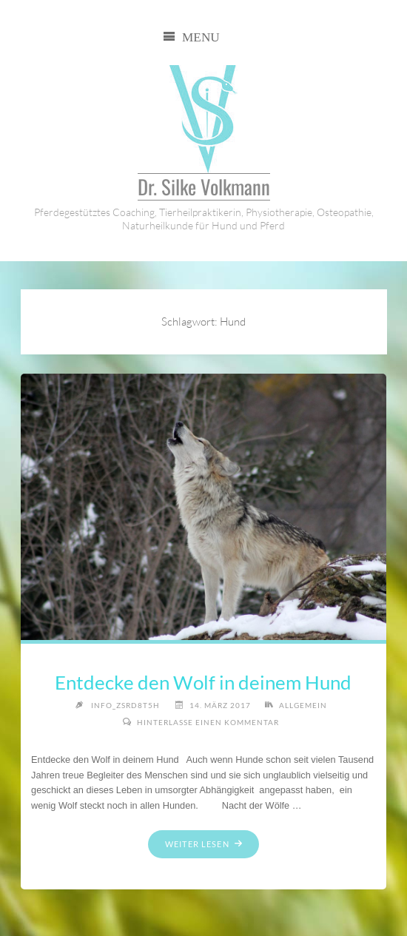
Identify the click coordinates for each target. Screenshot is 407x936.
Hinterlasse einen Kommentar (208, 722)
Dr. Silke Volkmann (204, 187)
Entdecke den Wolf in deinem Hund (203, 682)
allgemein (303, 705)
